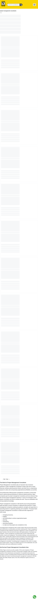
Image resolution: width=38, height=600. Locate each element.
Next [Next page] (8, 479)
